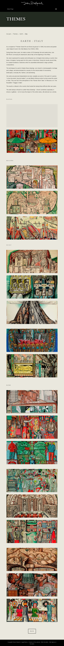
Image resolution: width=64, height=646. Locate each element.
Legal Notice (25, 642)
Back (32, 631)
